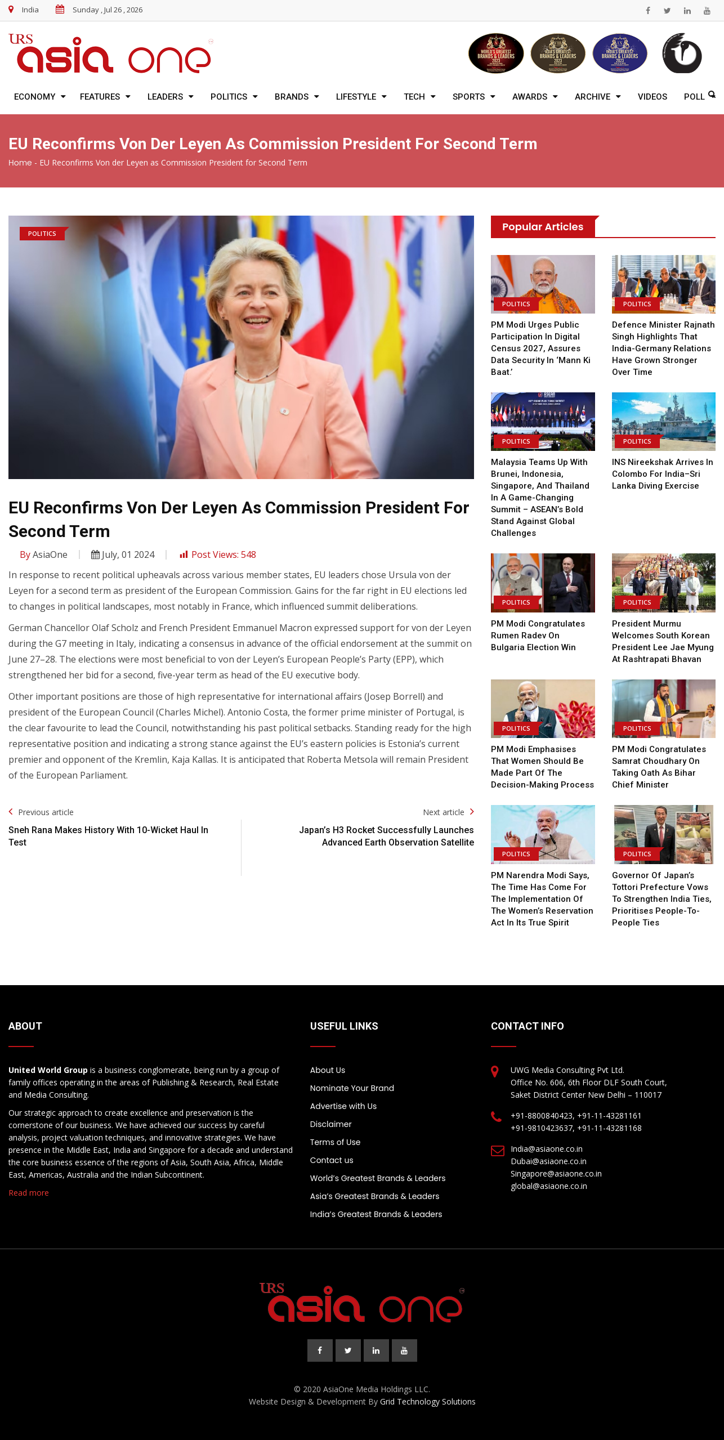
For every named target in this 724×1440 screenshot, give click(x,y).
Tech (414, 97)
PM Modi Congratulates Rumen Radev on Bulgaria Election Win (538, 635)
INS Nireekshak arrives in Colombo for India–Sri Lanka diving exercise (662, 474)
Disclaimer (331, 1124)
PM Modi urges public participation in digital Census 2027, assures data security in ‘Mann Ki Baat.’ (541, 348)
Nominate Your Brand (352, 1088)
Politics (229, 97)
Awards (529, 97)
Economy (34, 97)
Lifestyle (356, 97)
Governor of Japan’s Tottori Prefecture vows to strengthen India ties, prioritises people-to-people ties (662, 899)
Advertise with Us (343, 1106)
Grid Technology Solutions (428, 1401)
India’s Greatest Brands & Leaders (376, 1214)
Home (20, 162)
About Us (327, 1070)
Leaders (165, 97)
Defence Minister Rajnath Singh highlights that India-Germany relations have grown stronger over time (663, 348)
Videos (652, 97)
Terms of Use (335, 1142)
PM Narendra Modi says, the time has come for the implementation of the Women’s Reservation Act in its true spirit (542, 899)
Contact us (332, 1160)
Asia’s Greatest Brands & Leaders (375, 1196)
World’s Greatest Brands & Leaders (378, 1178)
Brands (292, 97)
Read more (28, 1192)
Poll (694, 97)
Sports (469, 97)
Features (100, 97)
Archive (592, 97)
